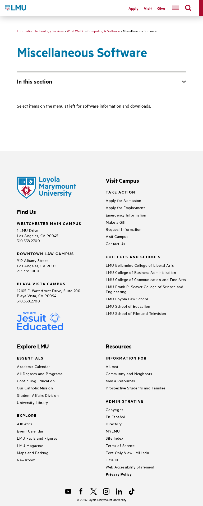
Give (161, 8)
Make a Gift (116, 221)
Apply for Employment (125, 207)
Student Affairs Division (38, 395)
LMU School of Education (128, 306)
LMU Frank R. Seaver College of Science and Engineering (144, 289)
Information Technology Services (40, 30)
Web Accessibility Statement (130, 466)
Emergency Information (126, 214)
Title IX (112, 459)
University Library (32, 402)
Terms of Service (120, 445)
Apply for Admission (123, 200)
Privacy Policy (119, 474)
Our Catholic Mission (35, 387)
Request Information (124, 229)
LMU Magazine (30, 445)
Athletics (24, 423)
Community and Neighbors (129, 373)
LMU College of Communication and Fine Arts (146, 279)
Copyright (114, 409)
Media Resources (120, 380)
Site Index (114, 437)
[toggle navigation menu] (175, 8)
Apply (133, 8)
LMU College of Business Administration (141, 272)
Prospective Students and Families (135, 387)
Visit (148, 8)
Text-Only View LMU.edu (127, 452)
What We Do (75, 30)
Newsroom (26, 459)
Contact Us (115, 243)
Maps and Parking (32, 452)
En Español (115, 416)
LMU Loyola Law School (127, 298)
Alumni (112, 366)
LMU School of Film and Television (136, 313)
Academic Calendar (33, 366)
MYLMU (113, 430)
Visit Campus (117, 236)
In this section (34, 81)
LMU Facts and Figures (37, 437)
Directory (114, 423)
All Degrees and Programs (39, 373)
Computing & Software (103, 30)
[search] (188, 8)
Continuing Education (36, 380)
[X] (93, 491)
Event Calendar (30, 430)
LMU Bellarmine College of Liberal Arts (140, 265)
